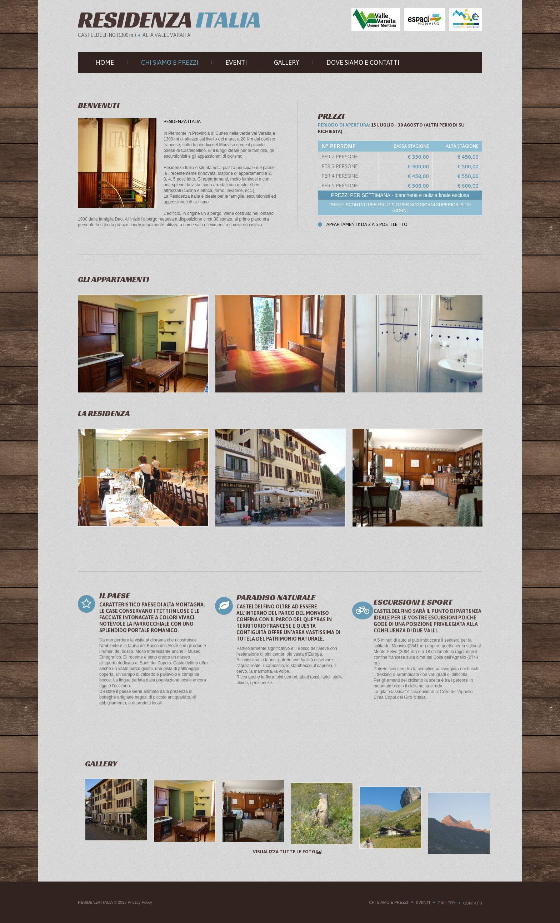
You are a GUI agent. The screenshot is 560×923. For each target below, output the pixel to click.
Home (105, 62)
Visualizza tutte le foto (287, 851)
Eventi (236, 62)
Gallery (286, 62)
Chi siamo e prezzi (169, 62)
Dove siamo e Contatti (362, 62)
